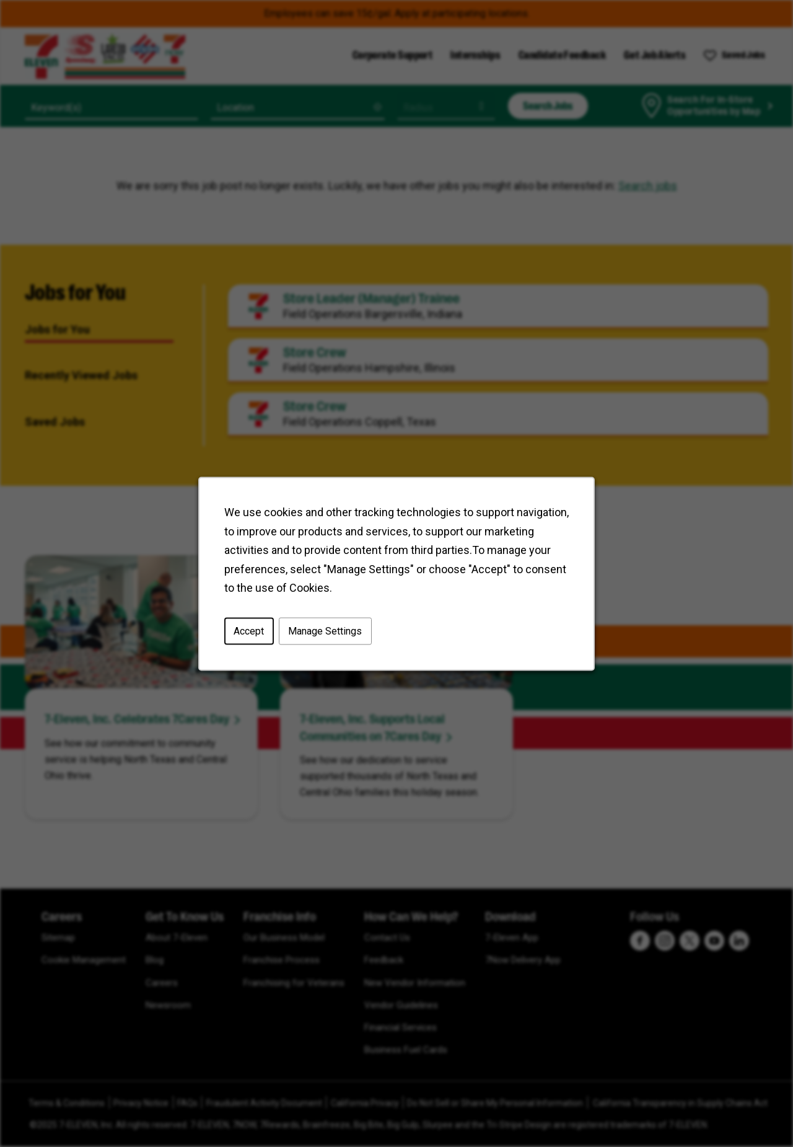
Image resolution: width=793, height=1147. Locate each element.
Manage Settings (325, 630)
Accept (249, 630)
